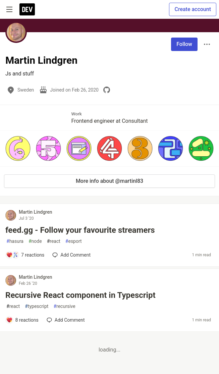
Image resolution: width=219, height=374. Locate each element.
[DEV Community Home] (27, 9)
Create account (192, 9)
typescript (36, 306)
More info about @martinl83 (109, 181)
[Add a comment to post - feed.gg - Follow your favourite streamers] (25, 255)
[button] (18, 148)
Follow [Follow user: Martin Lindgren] (184, 44)
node (35, 241)
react (53, 241)
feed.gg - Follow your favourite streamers (80, 230)
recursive (64, 306)
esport (73, 241)
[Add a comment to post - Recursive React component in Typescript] (22, 320)
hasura (14, 241)
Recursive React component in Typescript (80, 295)
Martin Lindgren (35, 212)
